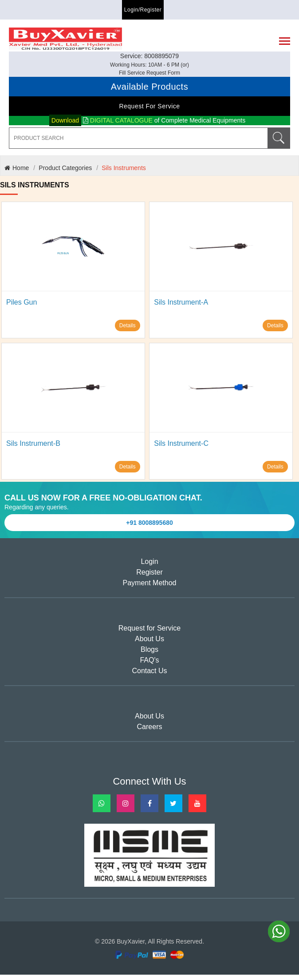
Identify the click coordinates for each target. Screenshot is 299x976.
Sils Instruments (124, 169)
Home (16, 169)
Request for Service (149, 107)
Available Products (149, 88)
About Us (149, 640)
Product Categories (65, 169)
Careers (149, 728)
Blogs (149, 651)
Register (149, 574)
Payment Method (150, 584)
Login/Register (142, 10)
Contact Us (149, 672)
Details (127, 327)
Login (149, 563)
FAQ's (149, 662)
